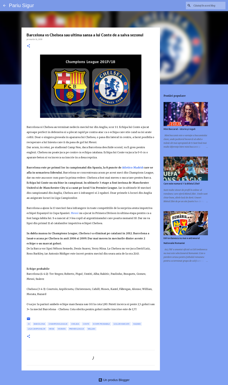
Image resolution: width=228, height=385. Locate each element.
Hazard (137, 324)
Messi (75, 213)
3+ (29, 324)
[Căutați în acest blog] (208, 5)
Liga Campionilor (36, 329)
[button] (28, 46)
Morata (62, 329)
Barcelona (39, 324)
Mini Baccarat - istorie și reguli (179, 129)
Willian (91, 329)
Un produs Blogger (114, 380)
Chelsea (75, 324)
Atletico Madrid (132, 167)
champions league (58, 324)
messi (51, 329)
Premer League (76, 329)
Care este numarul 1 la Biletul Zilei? (182, 183)
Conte (86, 324)
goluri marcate (122, 324)
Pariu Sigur (21, 5)
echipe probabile (101, 324)
